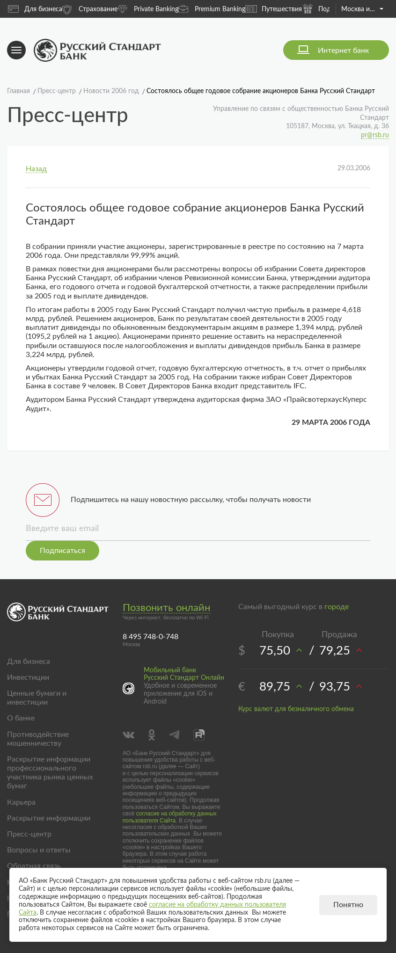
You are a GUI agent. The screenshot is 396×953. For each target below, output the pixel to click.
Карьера (21, 802)
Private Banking (147, 9)
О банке (21, 718)
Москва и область (362, 9)
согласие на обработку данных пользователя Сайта (170, 816)
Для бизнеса (35, 9)
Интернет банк (343, 50)
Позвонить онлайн (166, 608)
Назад (36, 169)
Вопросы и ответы (39, 850)
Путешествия (273, 9)
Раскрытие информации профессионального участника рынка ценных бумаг (50, 773)
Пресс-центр (29, 834)
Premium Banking (211, 9)
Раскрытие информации (48, 818)
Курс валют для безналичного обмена (296, 709)
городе (336, 607)
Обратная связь (34, 866)
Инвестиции (28, 677)
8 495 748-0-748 (150, 636)
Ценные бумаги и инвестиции (36, 698)
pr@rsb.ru (375, 135)
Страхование (89, 9)
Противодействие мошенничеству (38, 739)
